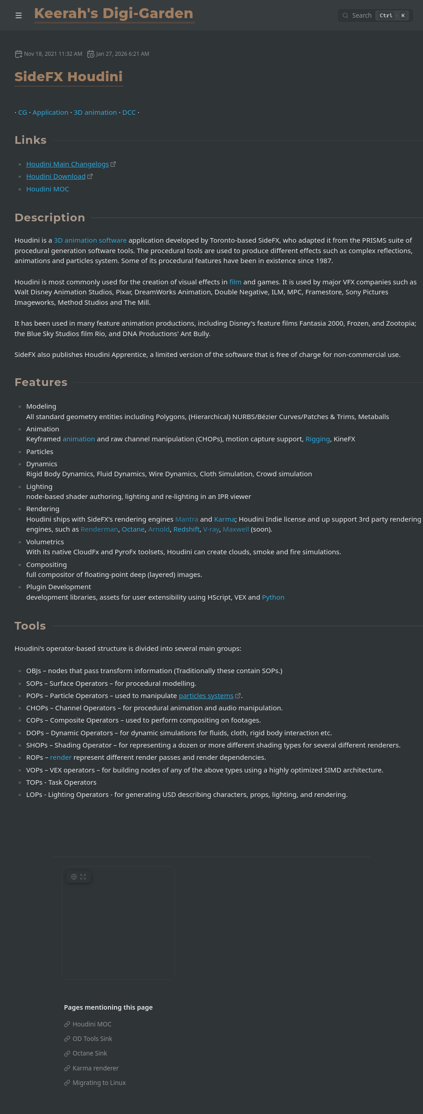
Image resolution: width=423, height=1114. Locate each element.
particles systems (206, 695)
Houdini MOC (47, 188)
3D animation (95, 112)
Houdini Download (56, 176)
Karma (224, 518)
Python (273, 596)
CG (22, 112)
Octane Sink (90, 1053)
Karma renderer (96, 1068)
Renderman (99, 528)
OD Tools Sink (92, 1038)
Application (51, 112)
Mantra (186, 518)
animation (79, 438)
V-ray (211, 528)
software (113, 239)
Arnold (159, 528)
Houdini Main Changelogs (67, 163)
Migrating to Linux (99, 1082)
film (235, 281)
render (61, 757)
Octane (133, 528)
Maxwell (236, 528)
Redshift (186, 528)
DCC (129, 112)
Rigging (317, 438)
